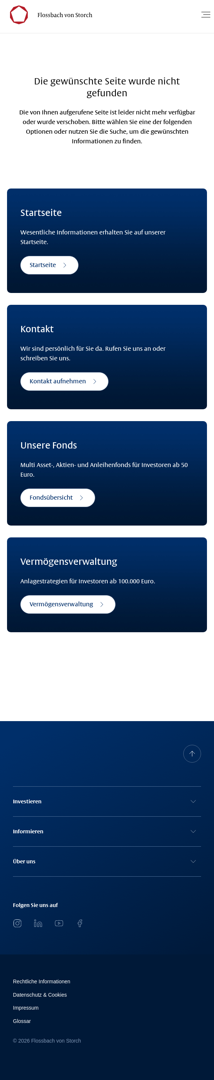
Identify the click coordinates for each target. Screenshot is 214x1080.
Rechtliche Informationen (41, 981)
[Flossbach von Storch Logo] (48, 14)
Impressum (26, 1008)
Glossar (22, 1021)
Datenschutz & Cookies (40, 995)
